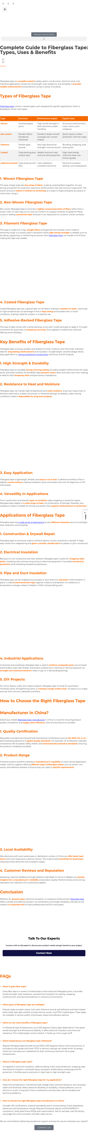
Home (3, 66)
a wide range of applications (31, 522)
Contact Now (44, 953)
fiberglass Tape (56, 235)
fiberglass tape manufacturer (31, 720)
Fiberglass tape (7, 106)
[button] (5, 9)
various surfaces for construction (33, 354)
